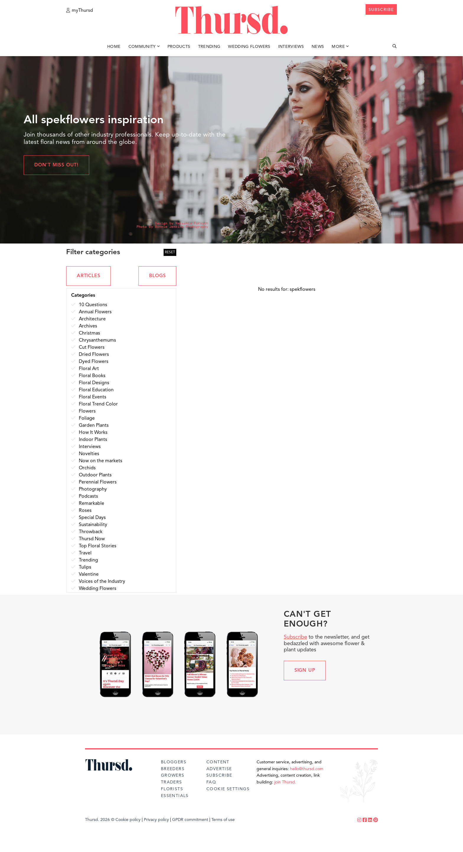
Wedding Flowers (249, 47)
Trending (209, 47)
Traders (171, 782)
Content (217, 762)
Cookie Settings (228, 789)
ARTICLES (88, 276)
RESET (170, 252)
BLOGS (157, 276)
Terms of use (223, 820)
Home (113, 47)
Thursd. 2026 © (99, 820)
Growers (173, 775)
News (318, 47)
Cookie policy (128, 820)
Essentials (175, 796)
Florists (172, 789)
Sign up (304, 670)
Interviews (291, 47)
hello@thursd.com (306, 769)
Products (178, 47)
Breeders (173, 769)
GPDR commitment (190, 820)
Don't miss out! (56, 165)
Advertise (219, 769)
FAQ (211, 782)
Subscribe (295, 637)
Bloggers (173, 762)
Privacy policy (156, 820)
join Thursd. (285, 782)
